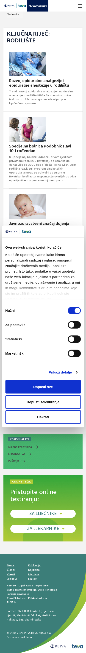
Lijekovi (12, 579)
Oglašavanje (26, 585)
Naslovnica (13, 14)
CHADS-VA (16, 454)
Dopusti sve (43, 387)
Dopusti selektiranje (43, 402)
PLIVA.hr (11, 602)
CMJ (20, 611)
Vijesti (11, 574)
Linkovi (32, 579)
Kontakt (11, 585)
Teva (10, 598)
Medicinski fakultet (28, 615)
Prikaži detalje (60, 372)
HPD (26, 611)
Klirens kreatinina (20, 447)
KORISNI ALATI (19, 439)
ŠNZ (21, 619)
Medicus (33, 574)
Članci (11, 570)
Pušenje (13, 461)
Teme (10, 565)
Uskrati (43, 417)
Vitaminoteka (33, 619)
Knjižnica (34, 570)
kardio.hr (35, 611)
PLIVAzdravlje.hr (37, 598)
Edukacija (34, 565)
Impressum (42, 585)
